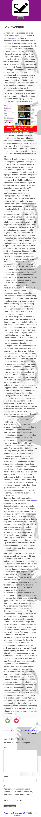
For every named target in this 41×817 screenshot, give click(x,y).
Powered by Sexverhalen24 (14, 813)
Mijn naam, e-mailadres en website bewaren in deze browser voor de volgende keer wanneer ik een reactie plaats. (20, 791)
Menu (20, 18)
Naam (5, 777)
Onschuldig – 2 (9, 730)
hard (14, 41)
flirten (15, 180)
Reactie (6, 748)
